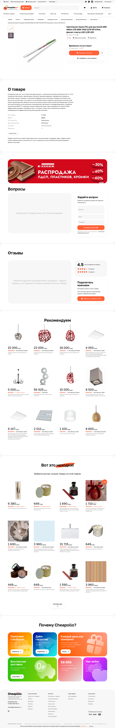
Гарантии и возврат (34, 696)
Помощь (30, 704)
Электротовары (78, 13)
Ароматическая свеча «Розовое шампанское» (42, 509)
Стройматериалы (53, 698)
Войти (95, 8)
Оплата (30, 698)
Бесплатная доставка (18, 1)
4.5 (70, 38)
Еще (109, 13)
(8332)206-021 (98, 1)
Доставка (30, 701)
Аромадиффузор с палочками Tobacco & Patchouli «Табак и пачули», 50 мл (70, 590)
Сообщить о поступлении (88, 58)
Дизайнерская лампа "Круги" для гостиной (43, 395)
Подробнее (84, 726)
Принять (91, 726)
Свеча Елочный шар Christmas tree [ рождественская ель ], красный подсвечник (95, 510)
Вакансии (91, 701)
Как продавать (72, 696)
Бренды (90, 704)
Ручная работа (52, 716)
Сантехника (42, 13)
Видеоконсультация (80, 38)
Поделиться (93, 38)
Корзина (107, 8)
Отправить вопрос (90, 227)
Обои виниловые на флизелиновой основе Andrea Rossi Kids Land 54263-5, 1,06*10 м (44, 550)
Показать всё (12, 133)
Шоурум (30, 709)
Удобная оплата (31, 1)
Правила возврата (68, 723)
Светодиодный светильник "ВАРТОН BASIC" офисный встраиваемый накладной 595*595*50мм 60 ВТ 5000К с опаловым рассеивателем (96, 354)
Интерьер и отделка (8, 13)
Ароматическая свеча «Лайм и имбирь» (44, 589)
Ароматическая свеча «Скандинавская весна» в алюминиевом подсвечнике (18, 590)
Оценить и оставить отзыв (92, 298)
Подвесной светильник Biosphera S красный (69, 395)
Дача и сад (53, 13)
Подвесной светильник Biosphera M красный (69, 353)
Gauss (43, 117)
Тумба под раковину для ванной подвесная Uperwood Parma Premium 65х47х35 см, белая (69, 550)
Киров (7, 1)
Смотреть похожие (85, 53)
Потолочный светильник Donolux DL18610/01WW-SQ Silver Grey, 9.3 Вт (96, 395)
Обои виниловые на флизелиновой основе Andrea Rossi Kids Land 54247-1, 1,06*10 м (96, 591)
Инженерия (51, 711)
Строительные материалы (27, 13)
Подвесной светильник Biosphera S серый (17, 353)
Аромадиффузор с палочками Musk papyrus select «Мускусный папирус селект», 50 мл (69, 510)
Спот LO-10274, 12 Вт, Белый (67, 433)
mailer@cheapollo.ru (14, 707)
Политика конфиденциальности (99, 723)
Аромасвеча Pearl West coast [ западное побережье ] (16, 549)
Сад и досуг (51, 704)
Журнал (30, 706)
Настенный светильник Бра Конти (17, 508)
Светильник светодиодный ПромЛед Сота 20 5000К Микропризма (44, 434)
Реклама (70, 698)
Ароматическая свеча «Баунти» (94, 549)
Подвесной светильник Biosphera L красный (43, 353)
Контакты (108, 1)
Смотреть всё (57, 604)
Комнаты (50, 714)
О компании (91, 696)
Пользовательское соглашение (82, 723)
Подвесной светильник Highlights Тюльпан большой (95, 434)
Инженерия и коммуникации (95, 13)
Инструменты (65, 13)
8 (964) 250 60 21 (13, 703)
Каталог (27, 8)
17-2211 (75, 35)
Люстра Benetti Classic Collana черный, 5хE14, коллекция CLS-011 (18, 395)
